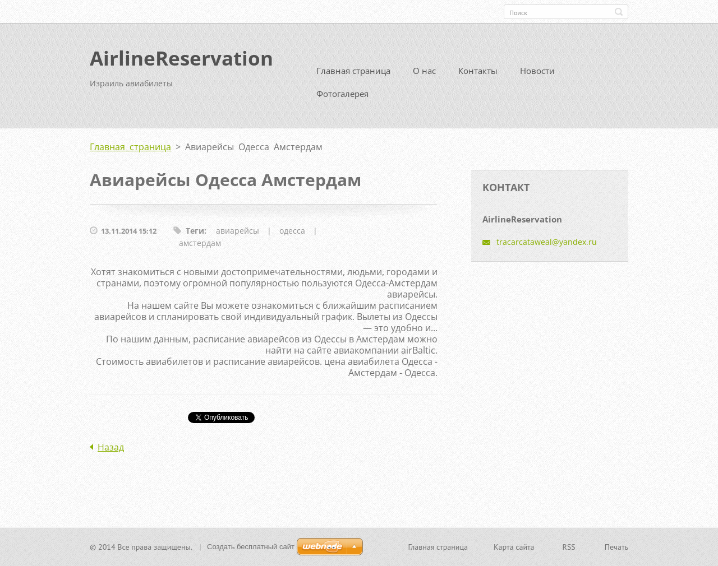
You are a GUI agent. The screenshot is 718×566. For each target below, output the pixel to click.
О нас (424, 70)
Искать (619, 12)
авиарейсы (237, 230)
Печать (616, 547)
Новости (537, 70)
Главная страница (353, 70)
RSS (569, 547)
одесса (292, 230)
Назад (111, 447)
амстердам (200, 243)
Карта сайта (514, 547)
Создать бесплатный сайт (250, 546)
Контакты (478, 70)
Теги (195, 230)
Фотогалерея (342, 93)
